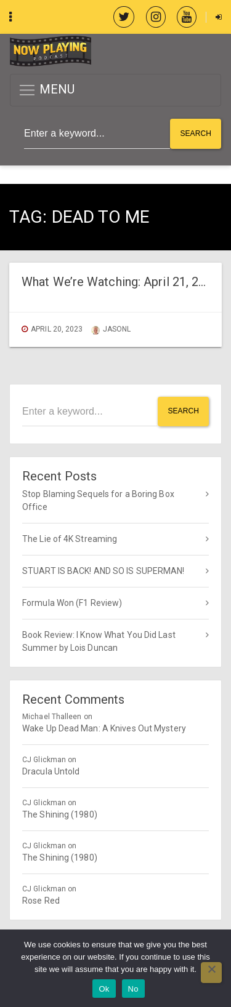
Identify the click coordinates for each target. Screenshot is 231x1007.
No (133, 988)
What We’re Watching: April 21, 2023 (120, 281)
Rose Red (41, 901)
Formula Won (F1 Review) (72, 603)
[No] (211, 972)
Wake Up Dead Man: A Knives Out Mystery (104, 728)
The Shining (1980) (59, 814)
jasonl (111, 329)
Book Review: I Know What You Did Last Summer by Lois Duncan (99, 641)
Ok (104, 988)
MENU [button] (46, 90)
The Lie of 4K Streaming (69, 539)
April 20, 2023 (57, 329)
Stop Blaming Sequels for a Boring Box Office (98, 500)
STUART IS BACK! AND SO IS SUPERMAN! (103, 571)
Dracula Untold (50, 771)
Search (195, 133)
